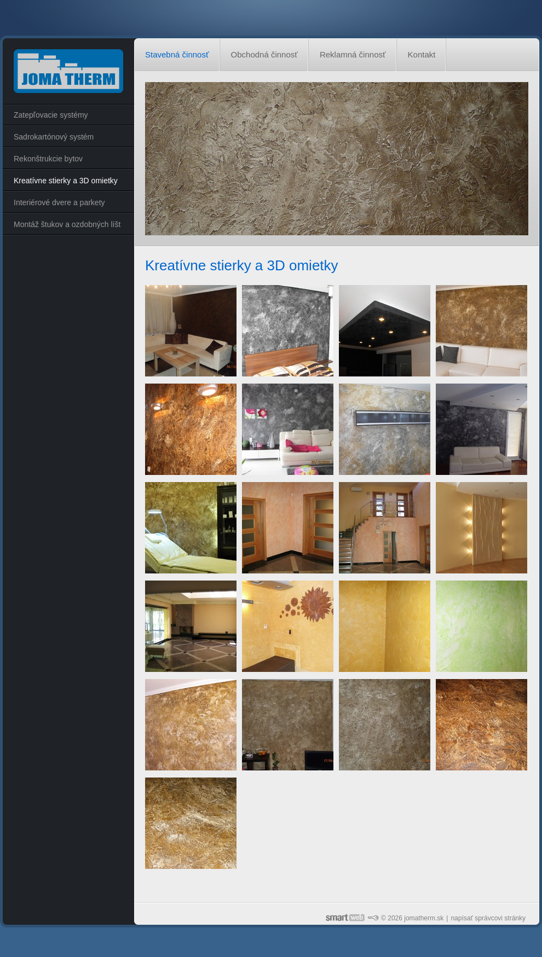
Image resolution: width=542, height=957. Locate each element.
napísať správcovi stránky (488, 918)
